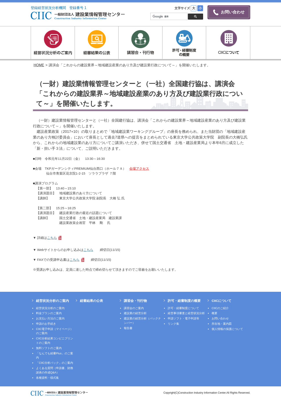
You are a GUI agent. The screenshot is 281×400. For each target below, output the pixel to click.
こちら (52, 237)
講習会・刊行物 (135, 300)
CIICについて (221, 300)
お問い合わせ (229, 12)
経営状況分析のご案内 (52, 300)
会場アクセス (139, 168)
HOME (39, 65)
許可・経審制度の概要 (184, 300)
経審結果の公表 (91, 300)
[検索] (168, 16)
